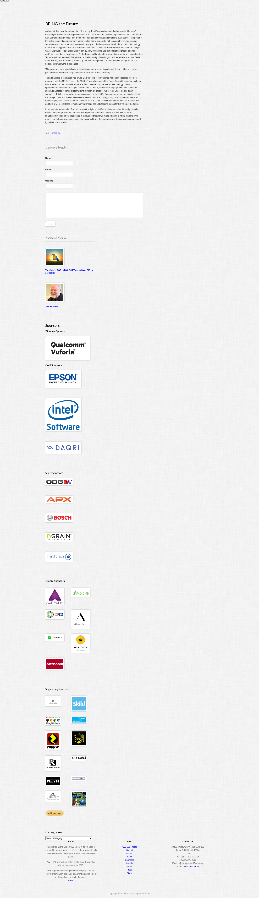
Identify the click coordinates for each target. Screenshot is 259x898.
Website (49, 181)
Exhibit (129, 853)
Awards (187, 9)
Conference (161, 9)
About (199, 9)
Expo (175, 9)
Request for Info (192, 866)
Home (135, 9)
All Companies (54, 813)
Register (146, 9)
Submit (129, 850)
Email (48, 169)
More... (71, 880)
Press (129, 870)
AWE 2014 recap (129, 847)
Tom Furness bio (53, 133)
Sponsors (129, 860)
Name (48, 158)
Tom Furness (51, 306)
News (129, 866)
